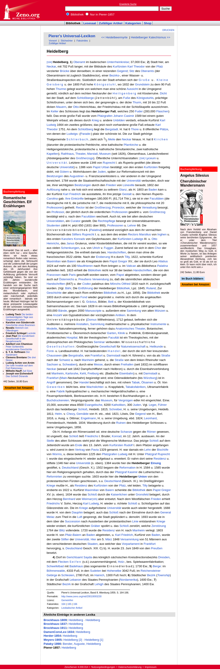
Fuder (139, 111)
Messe (98, 364)
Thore (135, 129)
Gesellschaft (107, 346)
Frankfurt (96, 355)
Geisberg (55, 84)
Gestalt (127, 194)
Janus (70, 243)
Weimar (87, 499)
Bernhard (69, 499)
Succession (72, 521)
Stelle (50, 440)
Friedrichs (91, 436)
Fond (83, 297)
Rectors (133, 234)
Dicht (163, 93)
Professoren (55, 207)
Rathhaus (67, 153)
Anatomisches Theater (130, 328)
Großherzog (102, 207)
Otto (76, 107)
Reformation (127, 467)
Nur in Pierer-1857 (100, 14)
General (165, 512)
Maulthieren (85, 265)
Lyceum (150, 158)
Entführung (85, 288)
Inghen (162, 234)
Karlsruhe (71, 373)
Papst (97, 167)
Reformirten (54, 476)
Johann (118, 115)
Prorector (118, 207)
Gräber (95, 526)
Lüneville (128, 185)
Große (144, 80)
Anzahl (57, 315)
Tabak (136, 382)
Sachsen (52, 364)
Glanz (123, 189)
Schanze (126, 431)
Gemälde (83, 413)
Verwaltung (149, 207)
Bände (62, 310)
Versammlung (129, 539)
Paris (72, 274)
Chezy (70, 413)
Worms (57, 454)
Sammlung (134, 310)
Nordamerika (128, 579)
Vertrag (80, 449)
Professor (57, 212)
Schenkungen (70, 248)
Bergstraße (75, 355)
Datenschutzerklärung (130, 667)
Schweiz (64, 360)
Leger (152, 404)
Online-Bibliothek (21, 10)
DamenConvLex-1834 (59, 632)
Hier (93, 539)
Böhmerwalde (56, 570)
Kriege (51, 485)
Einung (156, 463)
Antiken (120, 315)
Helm (58, 413)
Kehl (83, 373)
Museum (105, 153)
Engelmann (88, 418)
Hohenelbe (114, 570)
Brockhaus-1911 (55, 628)
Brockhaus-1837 (55, 624)
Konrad (116, 436)
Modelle (52, 328)
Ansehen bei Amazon (195, 284)
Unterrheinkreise (118, 62)
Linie (135, 521)
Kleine (163, 80)
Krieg (95, 120)
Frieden (111, 185)
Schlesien (67, 575)
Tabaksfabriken (135, 387)
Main (63, 378)
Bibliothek (75, 14)
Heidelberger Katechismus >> (150, 37)
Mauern (61, 107)
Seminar (99, 342)
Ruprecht (109, 162)
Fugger (108, 248)
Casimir (129, 115)
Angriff (51, 382)
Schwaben (69, 364)
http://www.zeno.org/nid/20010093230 (81, 596)
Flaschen (162, 111)
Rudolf (128, 445)
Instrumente (158, 324)
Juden (102, 171)
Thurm (136, 102)
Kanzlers (67, 239)
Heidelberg (75, 620)
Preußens (84, 279)
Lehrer (132, 225)
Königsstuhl (105, 84)
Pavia (95, 449)
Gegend (122, 71)
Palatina (95, 230)
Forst (50, 351)
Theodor (139, 66)
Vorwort (53, 40)
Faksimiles (82, 40)
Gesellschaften (61, 346)
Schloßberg (85, 129)
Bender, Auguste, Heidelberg (82, 643)
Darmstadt (113, 355)
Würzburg (149, 378)
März (108, 539)
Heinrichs (53, 243)
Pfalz (159, 66)
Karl (130, 66)
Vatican (131, 265)
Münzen (160, 310)
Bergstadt (111, 129)
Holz (121, 561)
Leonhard (150, 418)
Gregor (122, 261)
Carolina (52, 198)
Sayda (88, 557)
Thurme (61, 89)
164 (63, 604)
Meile (111, 139)
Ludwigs (72, 133)
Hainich (99, 575)
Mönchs (115, 283)
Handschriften (117, 252)
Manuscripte (93, 310)
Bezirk (151, 575)
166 (75, 604)
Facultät (113, 337)
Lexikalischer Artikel (71, 607)
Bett (111, 301)
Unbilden (119, 120)
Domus (92, 319)
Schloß (82, 409)
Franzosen (54, 274)
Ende (78, 445)
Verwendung (100, 279)
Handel (114, 351)
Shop (147, 23)
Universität (57, 162)
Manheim (88, 360)
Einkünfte (77, 198)
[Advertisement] (199, 10)
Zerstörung (158, 526)
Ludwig (51, 124)
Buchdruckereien (58, 400)
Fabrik (60, 391)
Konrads (79, 239)
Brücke (64, 71)
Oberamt (79, 62)
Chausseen (54, 355)
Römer (151, 431)
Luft (79, 517)
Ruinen (121, 422)
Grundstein (142, 84)
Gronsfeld (142, 494)
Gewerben (56, 387)
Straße (165, 355)
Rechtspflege (106, 221)
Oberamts (147, 71)
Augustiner (76, 176)
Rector (80, 207)
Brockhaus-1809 (55, 620)
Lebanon (75, 579)
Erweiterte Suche (127, 4)
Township (163, 575)
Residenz (160, 458)
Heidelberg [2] (73, 639)
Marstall (92, 153)
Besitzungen (55, 176)
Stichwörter (67, 40)
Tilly (127, 256)
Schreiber (115, 409)
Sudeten (95, 570)
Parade (85, 133)
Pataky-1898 (52, 643)
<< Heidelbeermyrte (114, 37)
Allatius (163, 261)
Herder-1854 (52, 635)
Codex (86, 283)
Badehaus (76, 566)
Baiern (71, 261)
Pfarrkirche (131, 144)
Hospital (72, 337)
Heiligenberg (125, 93)
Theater (80, 153)
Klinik (121, 333)
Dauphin (77, 512)
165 (69, 604)
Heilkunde (156, 346)
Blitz (62, 530)
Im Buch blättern (192, 278)
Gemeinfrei (67, 600)
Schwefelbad (55, 566)
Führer (162, 404)
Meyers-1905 (53, 639)
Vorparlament (131, 543)
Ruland (151, 288)
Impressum (150, 667)
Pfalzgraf (151, 454)
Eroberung (103, 256)
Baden (153, 189)
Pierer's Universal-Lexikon (71, 36)
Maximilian (54, 261)
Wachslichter (94, 387)
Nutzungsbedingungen (103, 667)
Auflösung (53, 189)
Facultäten (157, 198)
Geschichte (54, 292)
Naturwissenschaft (133, 346)
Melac (51, 517)
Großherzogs (84, 158)
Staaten (92, 543)
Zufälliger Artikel (111, 23)
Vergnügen (125, 400)
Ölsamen (147, 382)
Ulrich (96, 248)
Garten (111, 333)
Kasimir (133, 472)
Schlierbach (77, 139)
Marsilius (145, 234)
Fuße (126, 98)
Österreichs (66, 279)
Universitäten (55, 221)
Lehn (147, 449)
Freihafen (127, 364)
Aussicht (132, 89)
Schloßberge (85, 98)
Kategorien (133, 23)
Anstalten (82, 324)
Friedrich (75, 194)
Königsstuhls (145, 98)
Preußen (156, 548)
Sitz (131, 71)
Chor (158, 248)
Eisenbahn (126, 373)
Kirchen (161, 139)
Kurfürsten (120, 66)
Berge (157, 566)
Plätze (164, 129)
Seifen (75, 561)
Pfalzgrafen (104, 115)
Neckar (51, 66)
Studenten (53, 225)
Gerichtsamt (75, 557)
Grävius (91, 301)
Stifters (76, 234)
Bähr (68, 288)
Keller (54, 111)
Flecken (63, 561)
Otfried (125, 283)
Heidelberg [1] (94, 639)
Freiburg (93, 373)
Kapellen (52, 153)
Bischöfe (162, 449)
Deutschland (70, 467)
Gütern (64, 171)
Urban (105, 167)
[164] (49, 62)
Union (143, 476)
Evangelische (93, 404)
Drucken (168, 30)
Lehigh (99, 584)
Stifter (65, 539)
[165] (94, 499)
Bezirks (114, 75)
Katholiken (118, 404)
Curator (75, 221)
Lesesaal (89, 23)
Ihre (67, 198)
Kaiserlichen (119, 494)
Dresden (163, 557)
